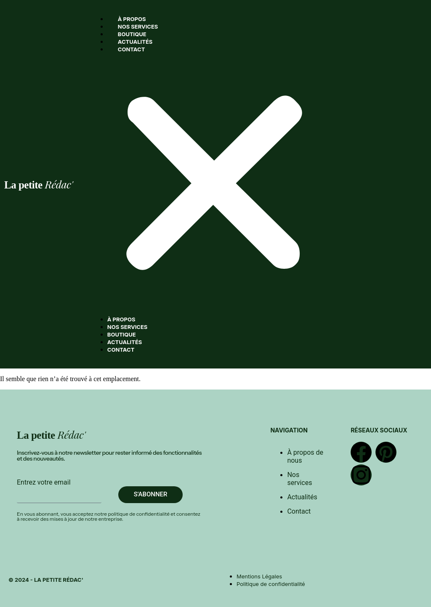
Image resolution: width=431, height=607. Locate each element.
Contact (131, 49)
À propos (132, 19)
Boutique (132, 34)
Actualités (135, 41)
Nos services (138, 26)
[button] (214, 184)
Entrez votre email (44, 482)
